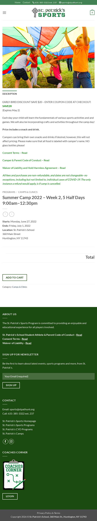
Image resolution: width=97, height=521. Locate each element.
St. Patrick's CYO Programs (17, 429)
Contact (26, 2)
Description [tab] (9, 94)
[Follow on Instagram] (11, 441)
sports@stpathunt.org (72, 2)
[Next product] (5, 214)
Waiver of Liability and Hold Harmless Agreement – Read (33, 167)
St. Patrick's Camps (13, 433)
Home (17, 2)
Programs (8, 192)
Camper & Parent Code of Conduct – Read (25, 160)
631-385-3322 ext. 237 (46, 2)
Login (10, 496)
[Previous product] (11, 214)
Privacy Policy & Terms (48, 513)
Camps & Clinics (27, 192)
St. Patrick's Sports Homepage (19, 420)
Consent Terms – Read (14, 152)
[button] (4, 13)
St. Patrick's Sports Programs (18, 425)
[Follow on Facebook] (5, 441)
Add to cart (15, 277)
